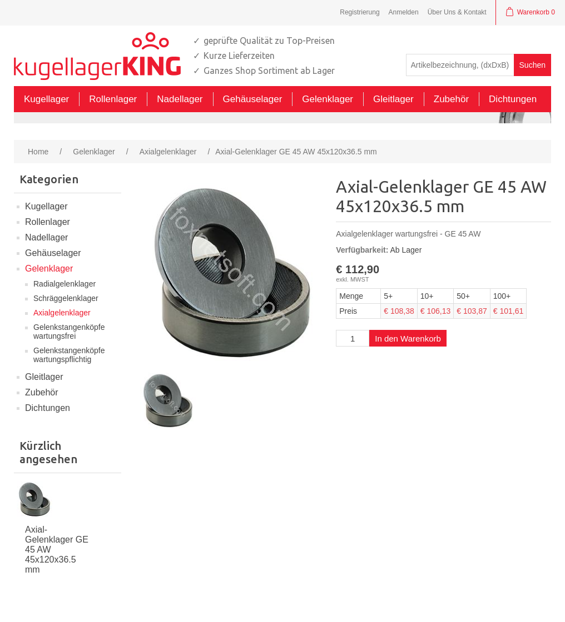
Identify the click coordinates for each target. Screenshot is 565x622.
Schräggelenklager (65, 298)
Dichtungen (47, 408)
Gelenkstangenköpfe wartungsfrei (69, 331)
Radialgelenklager (64, 283)
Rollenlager (47, 222)
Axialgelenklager (62, 312)
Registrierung (359, 12)
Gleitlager (44, 377)
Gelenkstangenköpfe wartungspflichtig (69, 355)
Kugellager (46, 206)
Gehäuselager (53, 253)
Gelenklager (49, 268)
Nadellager (46, 237)
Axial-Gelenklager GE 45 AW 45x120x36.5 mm (56, 549)
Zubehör (41, 392)
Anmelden (404, 12)
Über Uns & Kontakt (457, 12)
